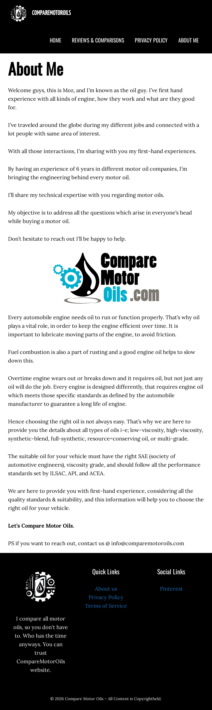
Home (55, 40)
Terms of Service (106, 605)
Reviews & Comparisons (98, 40)
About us (106, 588)
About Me (188, 40)
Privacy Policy (151, 40)
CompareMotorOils (51, 13)
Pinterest (171, 588)
